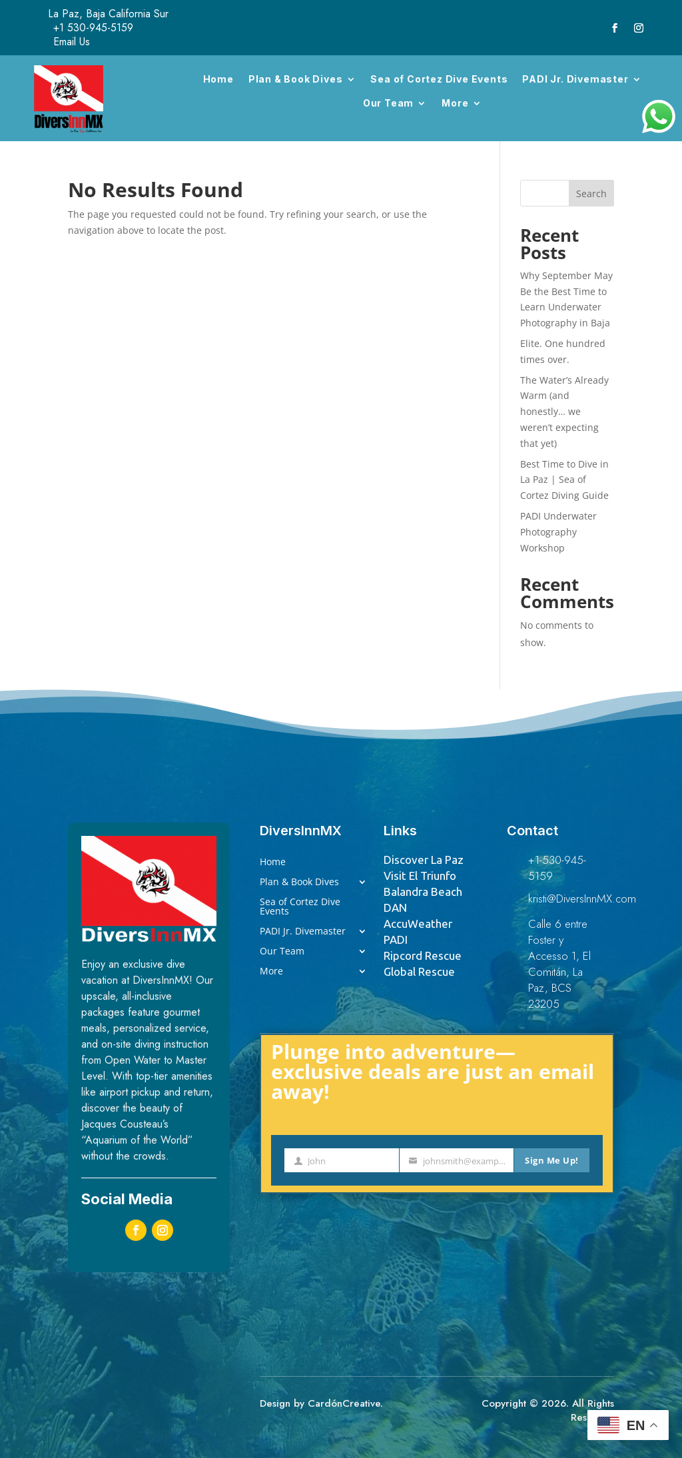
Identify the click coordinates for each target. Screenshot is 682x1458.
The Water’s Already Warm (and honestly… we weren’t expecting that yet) (564, 412)
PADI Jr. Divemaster (575, 79)
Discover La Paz (424, 859)
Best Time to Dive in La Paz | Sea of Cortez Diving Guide (564, 480)
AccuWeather (418, 923)
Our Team (388, 103)
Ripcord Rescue (423, 955)
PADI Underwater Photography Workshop (558, 532)
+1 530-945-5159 (93, 27)
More (455, 103)
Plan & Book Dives (295, 79)
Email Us (71, 41)
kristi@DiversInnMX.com (582, 899)
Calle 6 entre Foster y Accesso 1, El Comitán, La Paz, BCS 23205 (559, 964)
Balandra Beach (423, 891)
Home (218, 79)
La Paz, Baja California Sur (108, 13)
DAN (395, 907)
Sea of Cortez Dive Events (439, 79)
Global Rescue (419, 971)
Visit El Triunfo (420, 875)
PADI (396, 939)
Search (591, 193)
